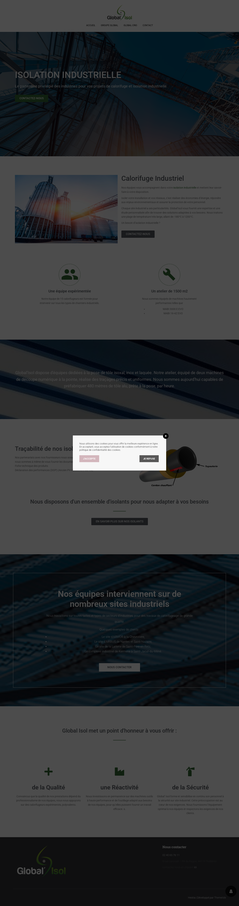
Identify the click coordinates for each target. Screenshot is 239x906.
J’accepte (89, 458)
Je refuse (149, 458)
